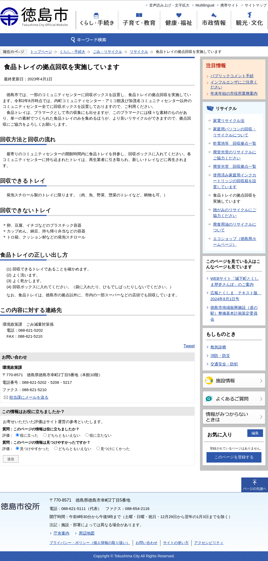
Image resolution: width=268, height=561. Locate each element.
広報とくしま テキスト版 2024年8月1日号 (235, 296)
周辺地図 (86, 533)
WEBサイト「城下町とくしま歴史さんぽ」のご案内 (234, 281)
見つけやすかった (34, 449)
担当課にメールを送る (28, 397)
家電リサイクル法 (228, 120)
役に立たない (100, 435)
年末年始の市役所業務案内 (234, 93)
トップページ (41, 51)
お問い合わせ (147, 543)
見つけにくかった (115, 449)
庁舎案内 (61, 533)
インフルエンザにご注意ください (234, 84)
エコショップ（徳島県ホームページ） (234, 241)
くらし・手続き (72, 51)
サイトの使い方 (176, 543)
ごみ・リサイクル (107, 51)
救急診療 (218, 347)
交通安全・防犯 (224, 364)
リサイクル (139, 51)
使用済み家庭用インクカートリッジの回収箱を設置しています (234, 181)
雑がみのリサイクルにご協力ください (234, 213)
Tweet (189, 346)
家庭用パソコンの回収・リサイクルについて (234, 132)
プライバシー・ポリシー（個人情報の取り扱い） (89, 543)
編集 (255, 433)
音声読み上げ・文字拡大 (169, 5)
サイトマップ (256, 5)
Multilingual (205, 5)
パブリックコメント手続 (232, 76)
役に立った (29, 435)
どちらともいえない (63, 435)
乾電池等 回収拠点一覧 (234, 143)
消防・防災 (220, 355)
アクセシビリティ (209, 543)
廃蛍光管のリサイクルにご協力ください (234, 155)
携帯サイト (229, 5)
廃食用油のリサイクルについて (234, 227)
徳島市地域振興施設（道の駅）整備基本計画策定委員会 (234, 313)
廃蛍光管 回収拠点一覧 (234, 166)
